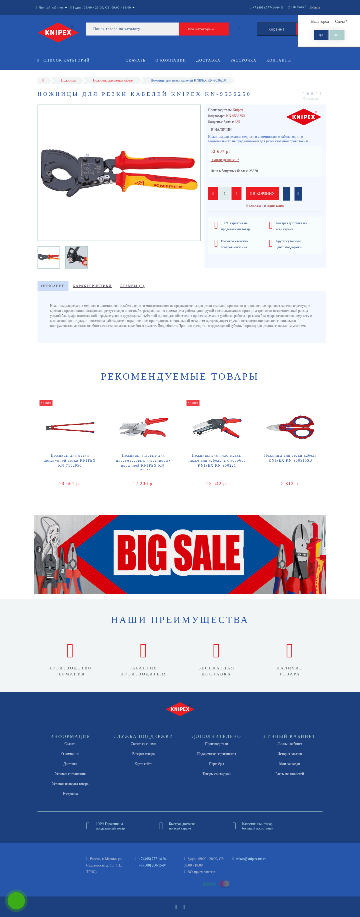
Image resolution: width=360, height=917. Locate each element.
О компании (171, 60)
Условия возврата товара (70, 784)
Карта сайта (143, 764)
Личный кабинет (289, 744)
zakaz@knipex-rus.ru (251, 859)
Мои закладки (289, 764)
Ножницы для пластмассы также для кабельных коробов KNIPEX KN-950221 (217, 460)
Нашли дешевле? (225, 160)
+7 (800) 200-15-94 (152, 865)
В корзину (262, 193)
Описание (53, 286)
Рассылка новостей (290, 774)
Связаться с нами (143, 744)
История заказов (290, 754)
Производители (216, 744)
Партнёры (216, 764)
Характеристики (92, 286)
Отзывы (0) (132, 286)
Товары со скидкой (216, 774)
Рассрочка (246, 60)
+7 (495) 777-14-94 (152, 859)
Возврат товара (143, 754)
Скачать (136, 60)
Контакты (282, 60)
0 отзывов (310, 98)
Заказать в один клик (266, 206)
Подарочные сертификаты (216, 754)
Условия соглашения (70, 774)
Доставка (210, 60)
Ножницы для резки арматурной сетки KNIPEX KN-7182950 (70, 460)
